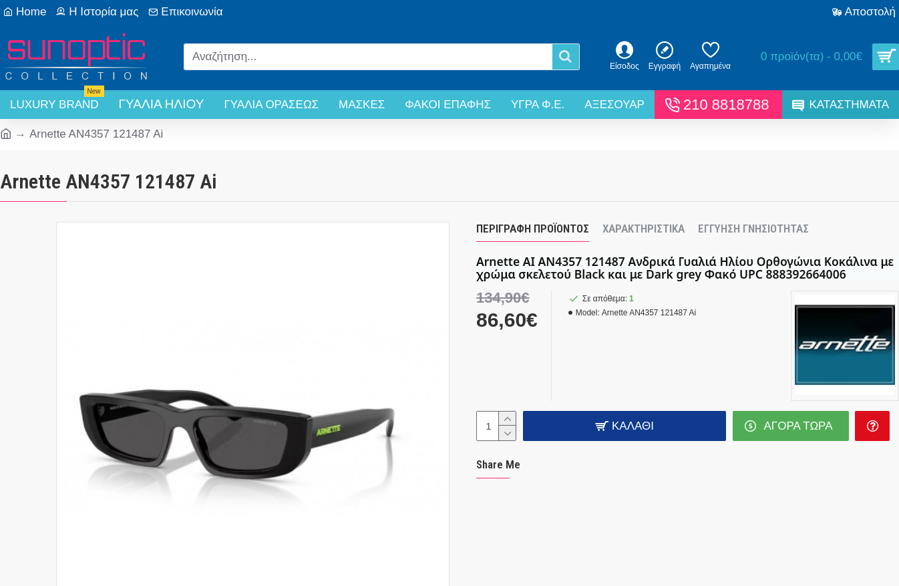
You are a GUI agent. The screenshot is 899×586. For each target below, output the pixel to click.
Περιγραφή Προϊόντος (532, 228)
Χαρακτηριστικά (643, 228)
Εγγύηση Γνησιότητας (753, 228)
